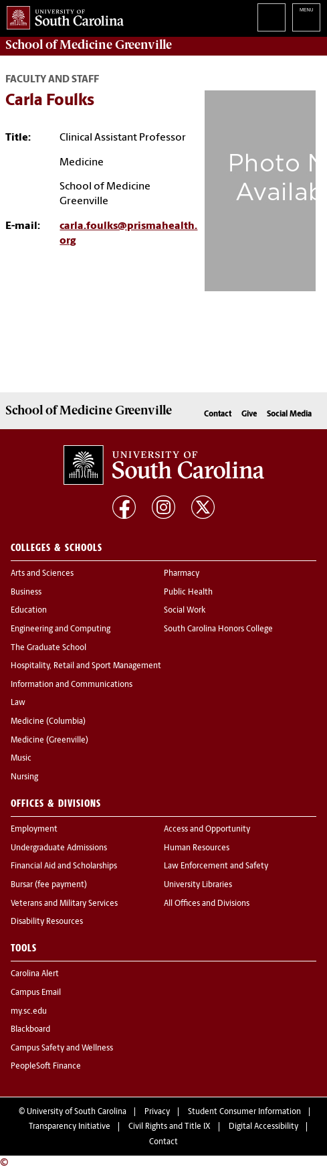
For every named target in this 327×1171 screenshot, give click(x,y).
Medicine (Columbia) (48, 722)
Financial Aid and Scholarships (64, 866)
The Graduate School (48, 648)
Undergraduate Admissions (59, 848)
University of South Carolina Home (62, 15)
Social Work (184, 611)
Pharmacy (181, 574)
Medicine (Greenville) (49, 740)
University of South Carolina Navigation (306, 17)
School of (88, 44)
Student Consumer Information (244, 1112)
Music (21, 759)
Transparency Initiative (69, 1127)
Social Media (289, 414)
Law (18, 703)
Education (29, 611)
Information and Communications (71, 685)
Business (26, 593)
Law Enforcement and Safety (216, 866)
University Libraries (198, 885)
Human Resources (196, 848)
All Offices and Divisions (206, 904)
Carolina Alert (35, 974)
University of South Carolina (76, 1112)
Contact (217, 414)
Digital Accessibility (263, 1127)
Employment (34, 830)
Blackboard (30, 1030)
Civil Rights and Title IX (169, 1127)
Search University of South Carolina (271, 17)
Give (249, 414)
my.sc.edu (29, 1012)
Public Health (188, 593)
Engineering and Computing (60, 629)
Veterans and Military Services (64, 904)
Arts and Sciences (42, 574)
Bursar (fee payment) (49, 885)
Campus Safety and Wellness (62, 1048)
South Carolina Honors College (218, 629)
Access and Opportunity (207, 830)
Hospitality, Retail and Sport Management (86, 666)
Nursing (24, 777)
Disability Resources (47, 922)
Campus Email (36, 993)
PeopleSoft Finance (46, 1067)
